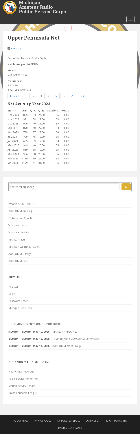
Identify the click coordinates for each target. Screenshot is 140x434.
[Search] (126, 186)
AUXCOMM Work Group (66, 346)
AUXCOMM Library (19, 254)
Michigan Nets (16, 239)
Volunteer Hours (18, 225)
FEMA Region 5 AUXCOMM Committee (75, 338)
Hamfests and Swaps (70, 428)
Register (13, 286)
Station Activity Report (21, 386)
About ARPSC (21, 420)
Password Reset (18, 301)
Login (11, 293)
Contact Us (93, 420)
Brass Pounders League (22, 393)
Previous (14, 96)
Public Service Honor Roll (23, 378)
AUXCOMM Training (20, 211)
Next (82, 96)
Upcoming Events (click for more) (35, 324)
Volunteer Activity (18, 232)
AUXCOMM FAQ (18, 261)
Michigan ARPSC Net (64, 331)
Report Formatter (116, 420)
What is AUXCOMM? (20, 204)
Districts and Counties (21, 218)
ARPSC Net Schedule (68, 420)
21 (72, 96)
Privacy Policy (42, 420)
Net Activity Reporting (21, 371)
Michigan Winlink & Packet (24, 246)
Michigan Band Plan (20, 308)
